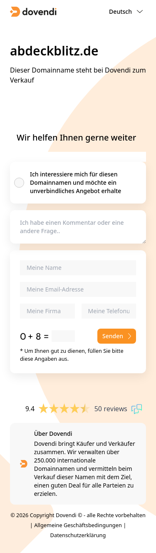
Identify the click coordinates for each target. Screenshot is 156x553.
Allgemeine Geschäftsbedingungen (78, 525)
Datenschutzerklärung (78, 535)
